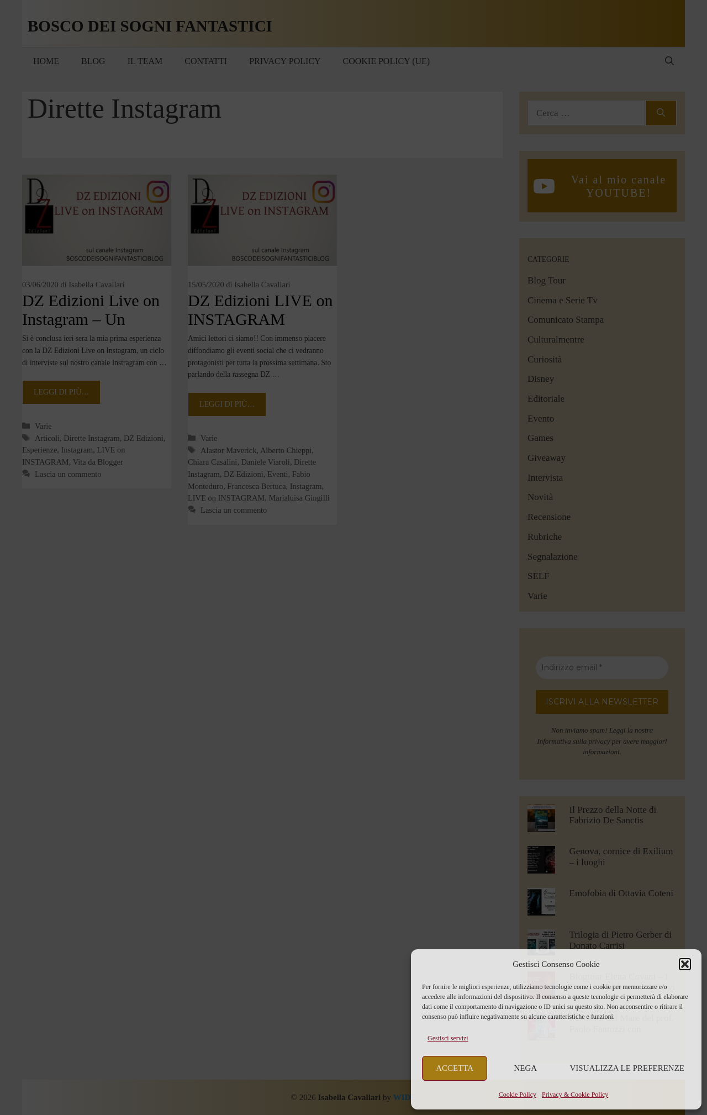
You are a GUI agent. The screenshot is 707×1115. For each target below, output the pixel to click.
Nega (525, 1068)
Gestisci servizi (448, 1038)
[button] (684, 964)
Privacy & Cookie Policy (575, 1094)
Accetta (454, 1068)
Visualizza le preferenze (627, 1068)
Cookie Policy (517, 1094)
